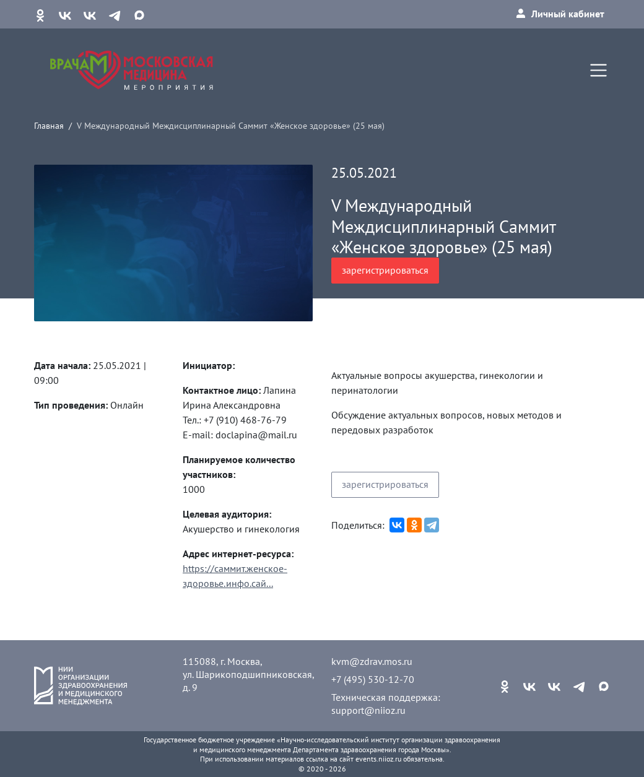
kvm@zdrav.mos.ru (371, 661)
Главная (49, 125)
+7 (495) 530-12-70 (372, 679)
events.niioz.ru (378, 758)
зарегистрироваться (385, 270)
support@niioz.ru (368, 710)
